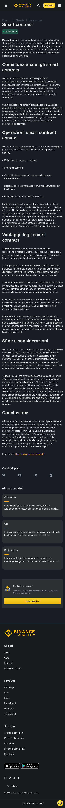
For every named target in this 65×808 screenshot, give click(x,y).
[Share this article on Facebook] (19, 475)
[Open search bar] (37, 5)
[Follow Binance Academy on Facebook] (5, 778)
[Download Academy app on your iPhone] (12, 766)
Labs (6, 698)
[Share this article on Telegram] (35, 475)
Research (9, 708)
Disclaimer (9, 743)
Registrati (49, 5)
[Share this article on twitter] (3, 475)
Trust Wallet (10, 714)
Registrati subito (32, 601)
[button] (59, 5)
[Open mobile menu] (59, 5)
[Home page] (22, 5)
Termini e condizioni (14, 733)
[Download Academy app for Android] (30, 766)
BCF (6, 693)
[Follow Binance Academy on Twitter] (10, 778)
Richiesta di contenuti (14, 749)
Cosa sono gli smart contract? (29, 454)
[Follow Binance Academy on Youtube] (18, 778)
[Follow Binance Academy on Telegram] (14, 778)
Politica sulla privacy (14, 738)
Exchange (9, 687)
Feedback (9, 754)
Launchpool (10, 703)
